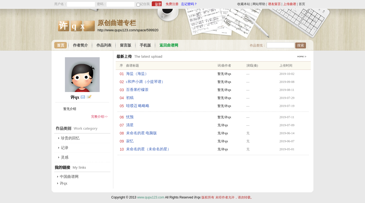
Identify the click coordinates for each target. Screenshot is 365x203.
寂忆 (130, 141)
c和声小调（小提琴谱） (145, 82)
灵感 (64, 157)
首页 (302, 4)
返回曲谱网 (169, 45)
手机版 (145, 45)
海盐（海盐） (137, 74)
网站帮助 (259, 4)
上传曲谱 (289, 4)
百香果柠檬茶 (137, 90)
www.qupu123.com (150, 197)
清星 (130, 125)
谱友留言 (274, 4)
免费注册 (172, 4)
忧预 (130, 117)
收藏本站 (243, 4)
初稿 (130, 98)
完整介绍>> (99, 116)
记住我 (145, 4)
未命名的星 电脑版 (141, 133)
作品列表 (103, 45)
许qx (63, 183)
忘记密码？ (189, 4)
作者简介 (80, 45)
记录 (64, 148)
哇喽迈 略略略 (138, 106)
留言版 (125, 45)
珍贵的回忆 (70, 138)
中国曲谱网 (69, 177)
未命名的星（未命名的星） (148, 149)
